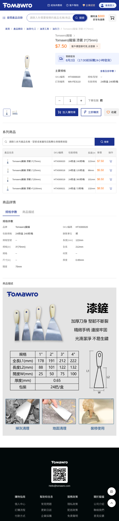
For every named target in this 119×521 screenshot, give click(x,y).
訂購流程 (20, 510)
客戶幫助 (72, 5)
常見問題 (46, 504)
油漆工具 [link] (44, 29)
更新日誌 (46, 510)
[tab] (11, 212)
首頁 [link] (7, 29)
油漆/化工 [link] (31, 29)
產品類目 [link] (18, 29)
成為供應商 (54, 5)
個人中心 (20, 504)
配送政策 (72, 510)
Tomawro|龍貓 (65, 35)
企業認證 (89, 5)
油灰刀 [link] (55, 29)
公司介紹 (99, 504)
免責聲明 (72, 516)
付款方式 (20, 516)
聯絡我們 (99, 510)
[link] (78, 29)
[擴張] (95, 153)
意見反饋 (99, 516)
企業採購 (46, 516)
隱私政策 (72, 504)
